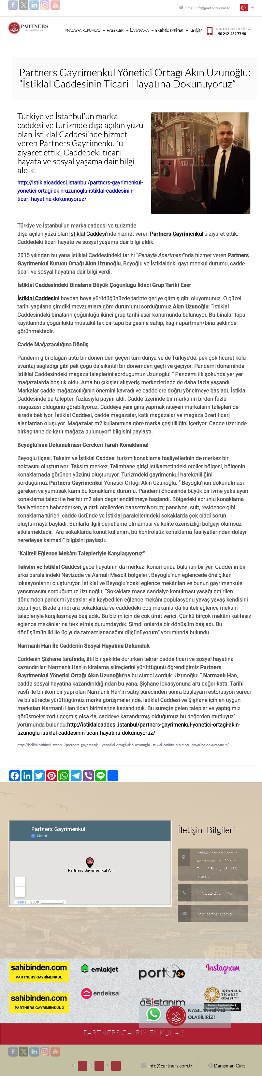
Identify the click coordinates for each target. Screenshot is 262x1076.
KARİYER (179, 30)
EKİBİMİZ (162, 30)
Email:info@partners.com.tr (204, 7)
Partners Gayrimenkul (177, 234)
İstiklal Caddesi (87, 234)
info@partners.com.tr (205, 914)
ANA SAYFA (73, 30)
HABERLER (118, 30)
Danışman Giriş (226, 1065)
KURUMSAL (94, 30)
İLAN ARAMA (142, 30)
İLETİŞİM (196, 30)
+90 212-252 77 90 (214, 893)
